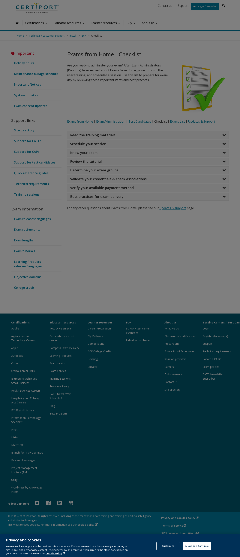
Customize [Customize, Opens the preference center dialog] (168, 551)
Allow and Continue (197, 551)
